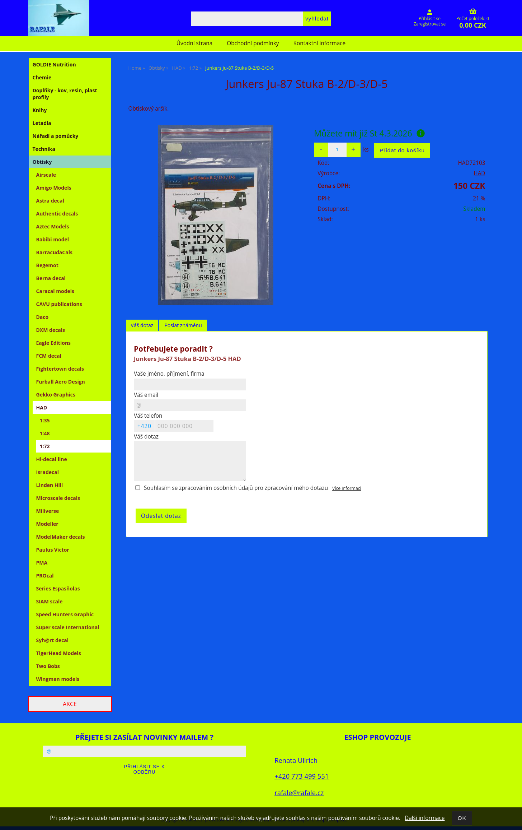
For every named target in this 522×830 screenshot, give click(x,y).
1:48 (45, 433)
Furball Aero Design (60, 381)
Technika (44, 148)
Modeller (47, 523)
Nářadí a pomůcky (56, 136)
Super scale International (67, 627)
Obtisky (42, 161)
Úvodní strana (194, 43)
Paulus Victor (52, 549)
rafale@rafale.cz (299, 792)
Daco (42, 317)
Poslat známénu (183, 325)
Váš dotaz (142, 325)
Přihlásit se (430, 18)
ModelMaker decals (60, 536)
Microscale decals (58, 498)
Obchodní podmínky (253, 43)
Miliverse (47, 510)
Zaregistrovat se (430, 24)
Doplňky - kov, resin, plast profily (65, 94)
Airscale (46, 174)
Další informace (425, 818)
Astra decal (50, 200)
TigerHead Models (58, 653)
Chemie (42, 77)
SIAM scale (49, 601)
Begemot (47, 265)
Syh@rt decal (52, 640)
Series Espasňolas (58, 588)
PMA (42, 562)
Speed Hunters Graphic (65, 614)
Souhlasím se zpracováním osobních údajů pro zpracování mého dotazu (236, 488)
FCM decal (49, 355)
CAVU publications (59, 304)
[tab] (142, 325)
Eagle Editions (53, 342)
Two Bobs (48, 666)
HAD (479, 173)
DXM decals (50, 329)
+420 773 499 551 (301, 775)
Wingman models (58, 679)
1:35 (45, 420)
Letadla (42, 123)
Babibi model (52, 239)
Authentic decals (57, 213)
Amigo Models (53, 187)
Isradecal (47, 472)
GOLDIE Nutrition (54, 64)
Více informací (346, 488)
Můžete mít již (369, 133)
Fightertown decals (60, 368)
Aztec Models (52, 226)
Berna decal (51, 278)
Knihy (40, 110)
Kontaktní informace (319, 43)
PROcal (45, 575)
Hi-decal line (51, 459)
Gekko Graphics (56, 394)
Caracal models (55, 291)
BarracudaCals (54, 252)
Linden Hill (49, 485)
